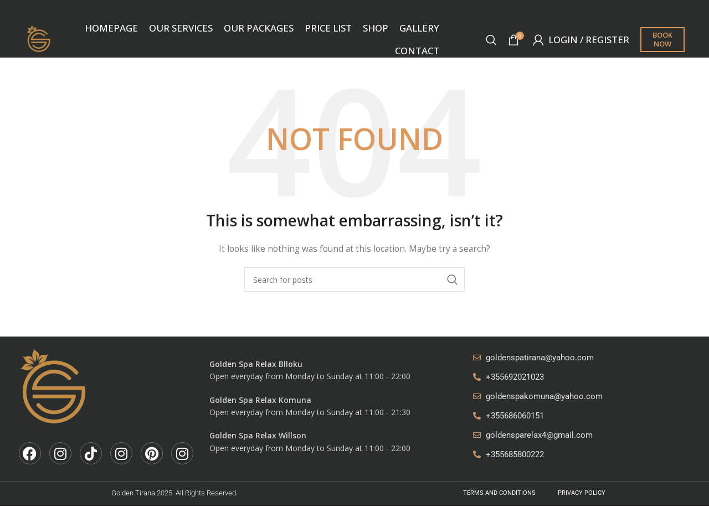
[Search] (491, 40)
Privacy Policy (581, 494)
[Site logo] (39, 39)
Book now (662, 39)
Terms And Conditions (499, 494)
